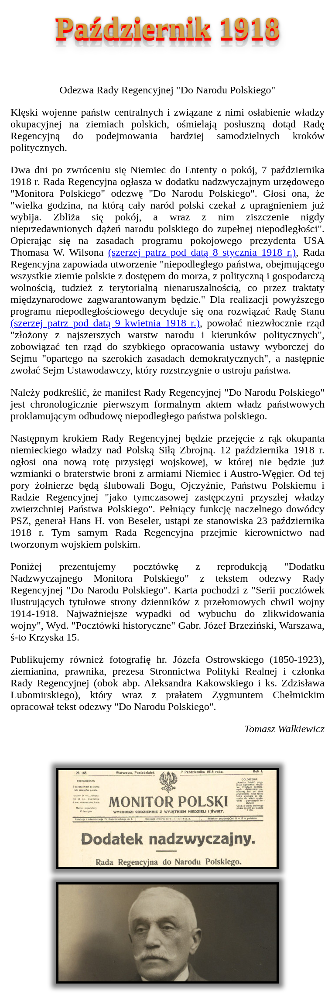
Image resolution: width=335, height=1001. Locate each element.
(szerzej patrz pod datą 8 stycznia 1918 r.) (202, 252)
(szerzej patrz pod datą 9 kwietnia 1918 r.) (105, 323)
